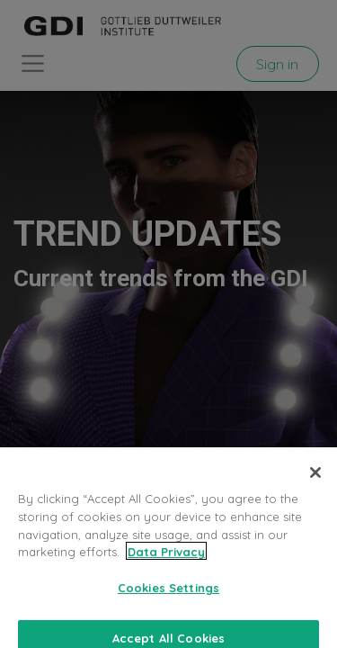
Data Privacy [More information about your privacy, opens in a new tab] (166, 561)
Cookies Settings (168, 596)
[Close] (315, 481)
